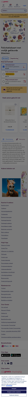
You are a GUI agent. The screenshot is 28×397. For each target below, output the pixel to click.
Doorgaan (14, 388)
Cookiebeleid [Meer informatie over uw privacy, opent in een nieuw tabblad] (9, 385)
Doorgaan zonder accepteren (14, 391)
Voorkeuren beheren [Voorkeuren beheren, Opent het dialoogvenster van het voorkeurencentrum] (14, 395)
